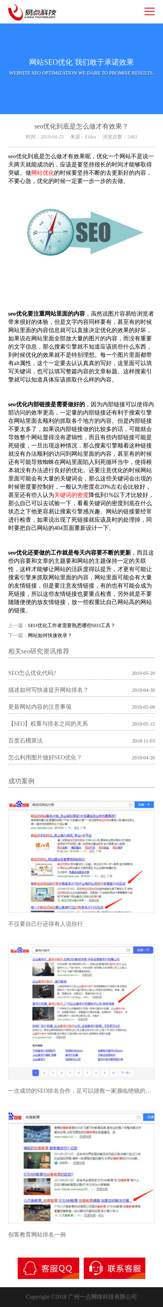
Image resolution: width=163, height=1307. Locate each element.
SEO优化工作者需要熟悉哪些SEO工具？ (71, 625)
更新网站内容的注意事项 (39, 707)
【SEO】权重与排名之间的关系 (48, 724)
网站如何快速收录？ (50, 635)
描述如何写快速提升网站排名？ (48, 690)
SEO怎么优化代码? (32, 673)
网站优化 (42, 173)
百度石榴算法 (25, 741)
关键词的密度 (71, 495)
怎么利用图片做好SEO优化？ (45, 757)
